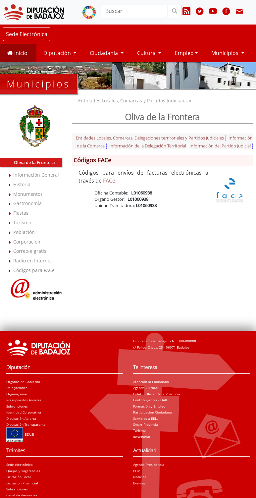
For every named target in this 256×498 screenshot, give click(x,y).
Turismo (22, 222)
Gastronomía (27, 203)
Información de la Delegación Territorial (147, 146)
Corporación (26, 242)
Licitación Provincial (22, 483)
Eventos (139, 483)
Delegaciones (16, 387)
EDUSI (20, 434)
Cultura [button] (147, 53)
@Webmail (141, 436)
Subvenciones (17, 406)
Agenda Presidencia (148, 464)
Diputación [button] (57, 53)
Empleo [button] (184, 53)
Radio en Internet (32, 260)
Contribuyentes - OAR (150, 400)
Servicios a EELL (145, 418)
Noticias (139, 476)
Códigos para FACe (34, 270)
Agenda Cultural (145, 387)
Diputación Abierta (21, 418)
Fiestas (20, 213)
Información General (36, 175)
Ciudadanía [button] (104, 53)
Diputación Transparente (26, 424)
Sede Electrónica (26, 34)
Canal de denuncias (21, 495)
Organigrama (16, 394)
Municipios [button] (225, 53)
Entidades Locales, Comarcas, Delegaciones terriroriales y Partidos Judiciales (150, 138)
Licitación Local (18, 476)
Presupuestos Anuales (23, 400)
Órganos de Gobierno (23, 381)
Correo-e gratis (29, 251)
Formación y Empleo (149, 406)
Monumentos (28, 194)
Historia (21, 184)
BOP (136, 471)
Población (24, 232)
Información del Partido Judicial (220, 146)
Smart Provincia (145, 424)
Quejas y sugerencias (23, 471)
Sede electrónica (19, 464)
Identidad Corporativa (23, 412)
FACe (109, 180)
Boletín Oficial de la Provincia (156, 394)
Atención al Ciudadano (151, 381)
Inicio (17, 53)
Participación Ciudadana (152, 412)
